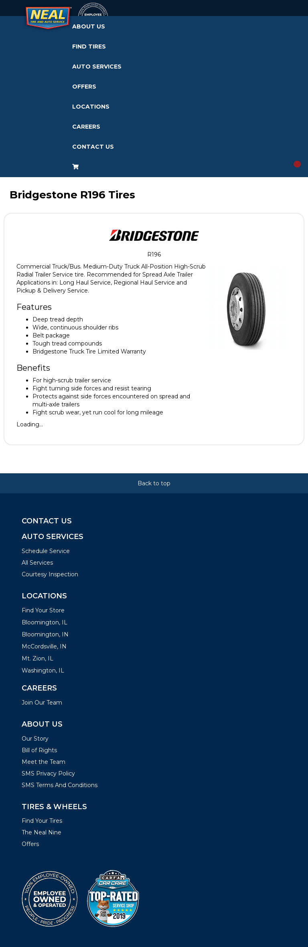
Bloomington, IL (44, 622)
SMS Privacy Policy (48, 773)
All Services (37, 562)
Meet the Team (43, 761)
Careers (86, 126)
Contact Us (93, 146)
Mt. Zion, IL (37, 658)
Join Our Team (42, 702)
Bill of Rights (39, 750)
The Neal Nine (41, 832)
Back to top (154, 483)
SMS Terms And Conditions (59, 785)
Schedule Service (46, 551)
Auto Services (97, 66)
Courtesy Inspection (50, 574)
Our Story (35, 738)
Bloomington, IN (45, 634)
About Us (88, 26)
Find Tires (89, 46)
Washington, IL (43, 670)
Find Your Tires (42, 820)
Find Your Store (43, 610)
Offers (84, 86)
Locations (90, 106)
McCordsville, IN (44, 646)
